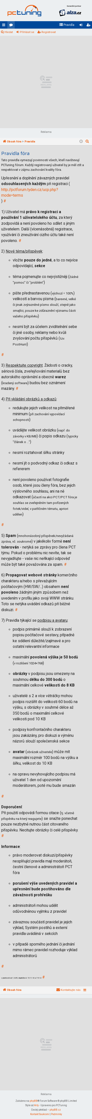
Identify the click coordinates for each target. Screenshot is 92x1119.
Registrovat (48, 32)
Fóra (12, 26)
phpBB (34, 1101)
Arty (36, 1105)
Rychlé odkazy (4, 26)
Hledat (8, 32)
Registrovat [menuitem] (89, 26)
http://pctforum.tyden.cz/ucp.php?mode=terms (29, 193)
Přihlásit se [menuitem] (82, 26)
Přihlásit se (27, 32)
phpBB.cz (55, 1109)
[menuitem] (66, 25)
